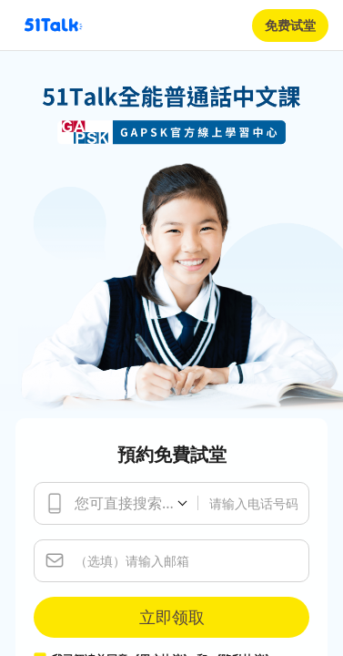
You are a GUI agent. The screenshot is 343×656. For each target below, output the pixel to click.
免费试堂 (290, 25)
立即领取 (172, 617)
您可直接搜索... (124, 503)
